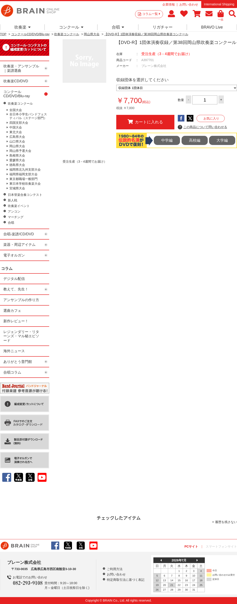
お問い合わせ (188, 4)
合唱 (118, 27)
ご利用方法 (115, 569)
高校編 (194, 140)
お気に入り (211, 118)
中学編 (167, 140)
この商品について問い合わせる (202, 127)
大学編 (222, 140)
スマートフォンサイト (221, 546)
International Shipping (219, 4)
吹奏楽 (22, 27)
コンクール (71, 27)
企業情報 (168, 4)
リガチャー (162, 27)
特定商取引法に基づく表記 (125, 579)
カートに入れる (145, 121)
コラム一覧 (151, 14)
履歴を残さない (226, 522)
